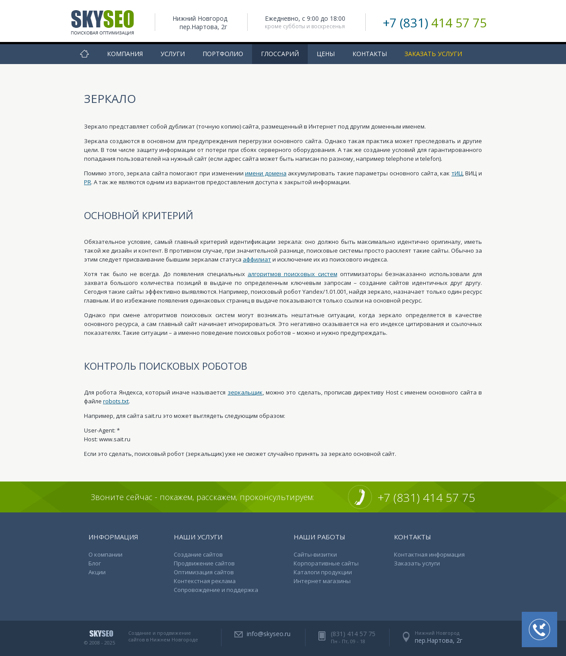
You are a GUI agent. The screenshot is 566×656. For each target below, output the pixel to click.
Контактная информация (429, 554)
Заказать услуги (433, 53)
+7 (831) (435, 22)
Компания (125, 53)
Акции (97, 572)
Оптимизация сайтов (204, 572)
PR (87, 182)
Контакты (369, 53)
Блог (94, 563)
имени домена (266, 173)
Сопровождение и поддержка (216, 590)
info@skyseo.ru (269, 633)
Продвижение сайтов (204, 563)
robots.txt (116, 401)
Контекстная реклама (205, 581)
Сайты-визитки (315, 554)
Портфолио (223, 53)
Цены (326, 53)
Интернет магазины (322, 581)
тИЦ (457, 173)
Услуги (173, 53)
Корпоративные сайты (326, 563)
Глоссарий (280, 53)
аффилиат (257, 259)
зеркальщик (245, 392)
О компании (105, 554)
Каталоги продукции (323, 572)
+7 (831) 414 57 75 (426, 497)
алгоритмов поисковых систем (292, 274)
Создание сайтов (198, 554)
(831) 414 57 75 (353, 633)
